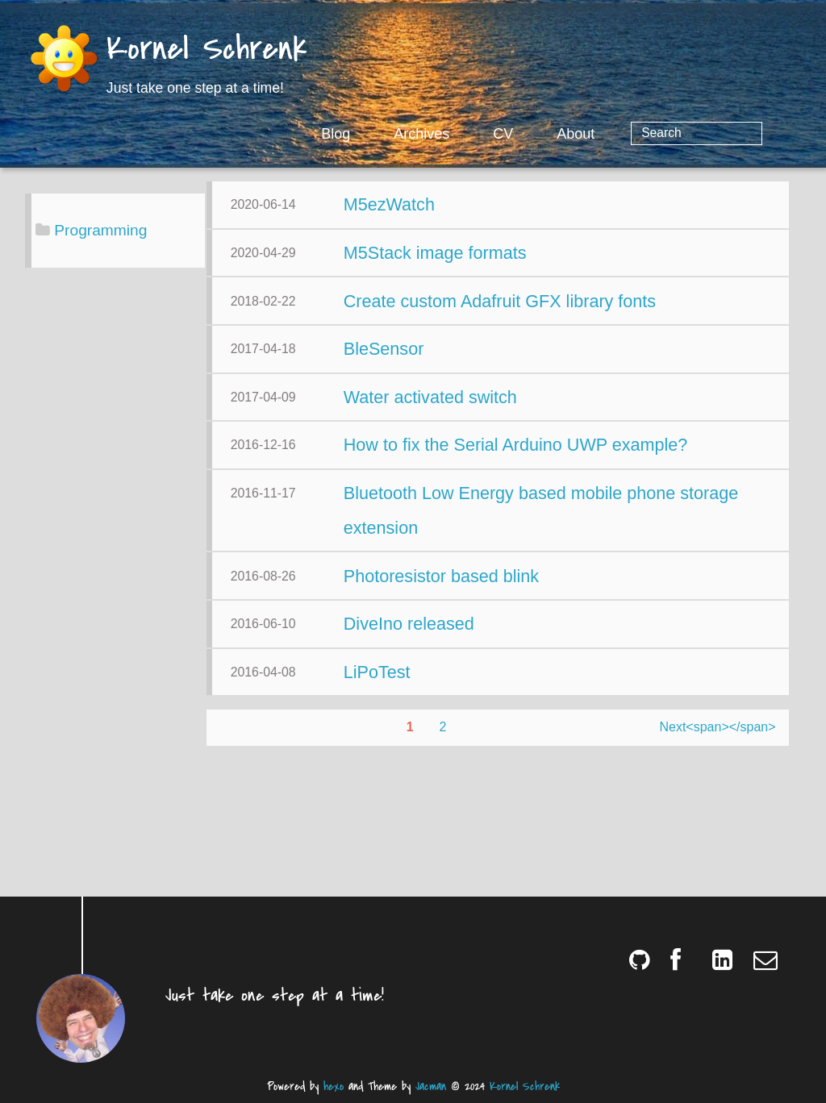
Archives (487, 134)
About (641, 134)
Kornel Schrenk (206, 50)
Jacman (430, 1086)
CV (568, 134)
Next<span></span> (552, 865)
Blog (400, 134)
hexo (333, 1086)
